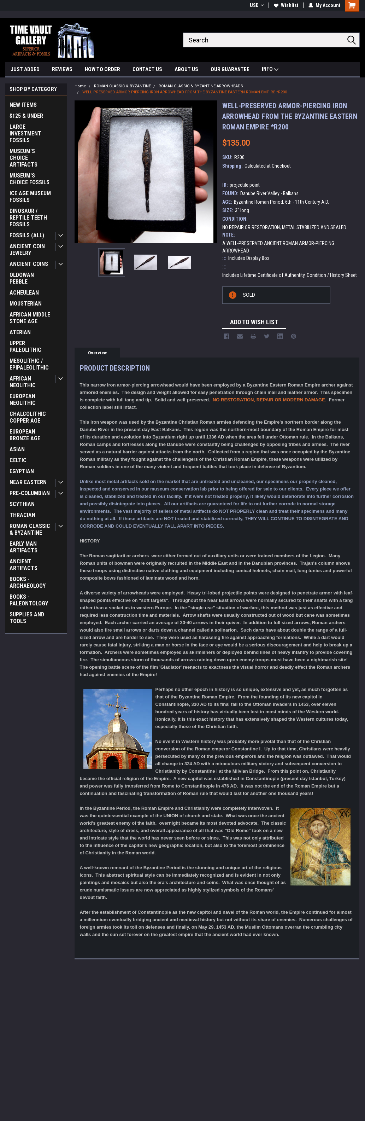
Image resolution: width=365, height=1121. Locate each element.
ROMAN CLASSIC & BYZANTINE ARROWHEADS (201, 86)
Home (80, 86)
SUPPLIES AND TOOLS (27, 618)
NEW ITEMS (23, 104)
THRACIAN (22, 515)
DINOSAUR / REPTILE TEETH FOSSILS (28, 218)
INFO (270, 69)
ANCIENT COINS (29, 264)
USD (257, 5)
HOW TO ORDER (102, 69)
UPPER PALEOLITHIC (25, 346)
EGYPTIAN (22, 471)
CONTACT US (147, 69)
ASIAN (17, 449)
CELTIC (18, 460)
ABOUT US (186, 69)
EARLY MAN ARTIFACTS (23, 547)
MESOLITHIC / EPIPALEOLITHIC (29, 364)
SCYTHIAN (22, 504)
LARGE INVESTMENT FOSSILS (25, 133)
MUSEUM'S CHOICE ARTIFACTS (23, 158)
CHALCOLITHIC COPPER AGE (28, 417)
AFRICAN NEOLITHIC (23, 382)
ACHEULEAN (24, 292)
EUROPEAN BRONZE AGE (25, 435)
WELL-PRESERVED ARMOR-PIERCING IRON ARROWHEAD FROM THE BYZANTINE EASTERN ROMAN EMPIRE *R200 (184, 92)
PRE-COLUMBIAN (30, 493)
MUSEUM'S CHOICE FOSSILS (29, 179)
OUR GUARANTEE (230, 69)
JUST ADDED (25, 69)
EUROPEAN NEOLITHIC (23, 399)
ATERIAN (20, 332)
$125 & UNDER (26, 115)
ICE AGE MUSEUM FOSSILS (30, 196)
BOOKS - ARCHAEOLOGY (28, 582)
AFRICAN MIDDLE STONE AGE (30, 318)
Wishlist (286, 5)
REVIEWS (62, 69)
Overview (97, 352)
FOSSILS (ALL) (27, 235)
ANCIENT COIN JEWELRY (27, 249)
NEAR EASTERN (28, 482)
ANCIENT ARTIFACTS (23, 564)
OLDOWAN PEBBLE (22, 278)
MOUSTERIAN (26, 303)
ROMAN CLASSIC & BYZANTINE (30, 529)
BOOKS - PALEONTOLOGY (29, 600)
